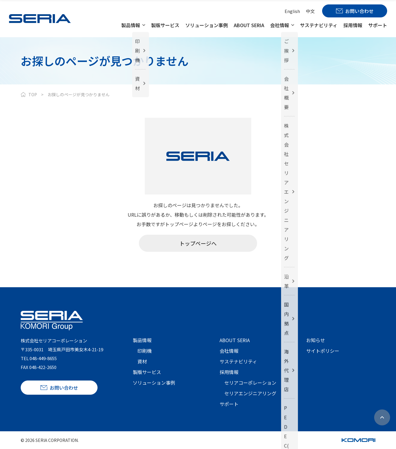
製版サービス (165, 25)
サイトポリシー (322, 350)
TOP (32, 94)
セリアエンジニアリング (250, 393)
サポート (377, 25)
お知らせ (315, 340)
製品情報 (130, 25)
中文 (310, 11)
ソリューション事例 (206, 25)
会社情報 (279, 25)
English (292, 11)
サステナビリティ (318, 25)
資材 (142, 361)
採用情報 (352, 25)
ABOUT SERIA (249, 25)
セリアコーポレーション (250, 382)
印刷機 (144, 350)
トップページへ (198, 243)
